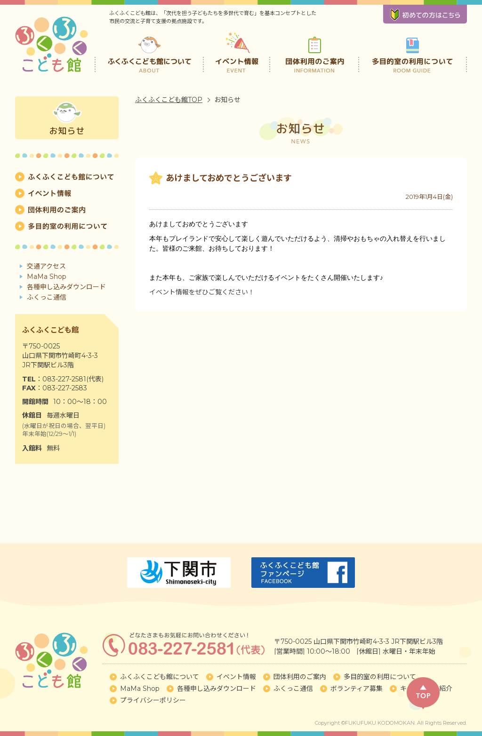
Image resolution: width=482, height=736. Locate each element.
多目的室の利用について (412, 52)
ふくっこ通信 (46, 297)
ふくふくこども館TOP (168, 99)
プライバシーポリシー (153, 700)
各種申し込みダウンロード (66, 287)
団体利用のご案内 (314, 52)
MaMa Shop (46, 276)
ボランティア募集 (356, 688)
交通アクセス (46, 266)
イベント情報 (237, 52)
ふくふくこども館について (149, 52)
